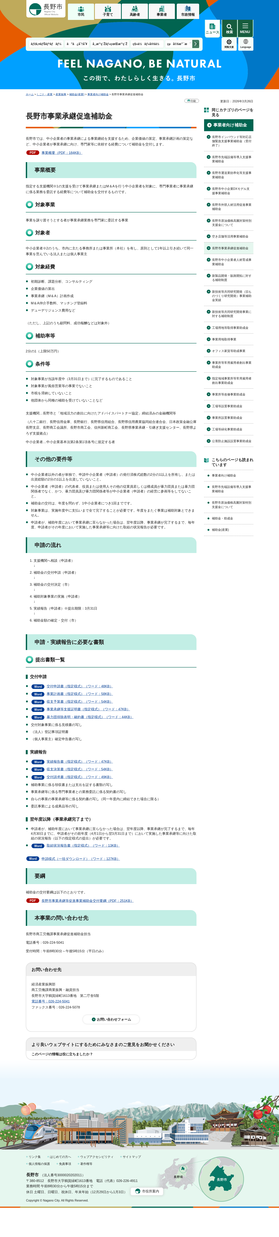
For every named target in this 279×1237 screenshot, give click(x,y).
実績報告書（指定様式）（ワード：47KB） (80, 744)
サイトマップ (132, 1186)
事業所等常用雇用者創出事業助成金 (231, 347)
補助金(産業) (76, 76)
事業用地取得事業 (224, 321)
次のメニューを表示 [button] (195, 26)
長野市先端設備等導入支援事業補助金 (231, 141)
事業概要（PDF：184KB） (62, 135)
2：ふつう (78, 1048)
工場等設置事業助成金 (227, 388)
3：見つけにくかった (122, 1065)
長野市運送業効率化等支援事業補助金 (231, 157)
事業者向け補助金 (98, 76)
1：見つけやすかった (53, 1065)
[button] (229, 9)
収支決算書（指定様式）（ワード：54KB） (80, 751)
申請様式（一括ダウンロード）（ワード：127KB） (81, 841)
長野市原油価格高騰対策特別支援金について (231, 205)
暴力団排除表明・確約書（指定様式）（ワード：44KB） (90, 699)
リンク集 (35, 1186)
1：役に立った (48, 1048)
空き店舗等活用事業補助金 (230, 218)
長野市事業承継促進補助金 (230, 230)
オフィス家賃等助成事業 (228, 333)
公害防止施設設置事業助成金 (231, 423)
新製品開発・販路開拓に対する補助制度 (231, 260)
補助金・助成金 (222, 500)
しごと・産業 (45, 76)
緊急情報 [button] (245, 28)
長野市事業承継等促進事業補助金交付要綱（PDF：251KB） (88, 883)
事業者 (162, 15)
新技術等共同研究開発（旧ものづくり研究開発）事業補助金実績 (231, 278)
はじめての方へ (60, 1186)
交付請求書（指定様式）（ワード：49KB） (80, 759)
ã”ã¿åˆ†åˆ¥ (77, 26)
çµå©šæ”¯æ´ (179, 26)
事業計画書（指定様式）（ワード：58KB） (80, 676)
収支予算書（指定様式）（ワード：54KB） (80, 684)
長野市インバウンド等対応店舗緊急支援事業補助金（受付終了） (231, 123)
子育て (108, 15)
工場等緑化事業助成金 (227, 411)
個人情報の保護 (39, 1193)
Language (229, 29)
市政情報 (188, 15)
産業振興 (61, 76)
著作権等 (86, 1193)
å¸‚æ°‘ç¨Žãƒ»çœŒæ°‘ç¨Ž (110, 26)
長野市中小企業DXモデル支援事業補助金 (231, 173)
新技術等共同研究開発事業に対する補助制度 (231, 296)
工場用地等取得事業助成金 (230, 310)
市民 (81, 15)
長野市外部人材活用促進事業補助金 (231, 189)
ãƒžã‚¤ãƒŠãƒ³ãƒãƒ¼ (46, 26)
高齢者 (135, 15)
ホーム (30, 76)
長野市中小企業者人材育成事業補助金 (231, 244)
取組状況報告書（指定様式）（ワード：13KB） (83, 828)
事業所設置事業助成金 (227, 400)
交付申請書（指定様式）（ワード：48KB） (80, 668)
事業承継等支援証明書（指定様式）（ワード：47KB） (88, 691)
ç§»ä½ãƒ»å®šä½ (147, 26)
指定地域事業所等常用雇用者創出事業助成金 (231, 362)
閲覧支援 (212, 29)
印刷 (193, 83)
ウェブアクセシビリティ (97, 1186)
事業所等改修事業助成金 (228, 376)
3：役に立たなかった (112, 1048)
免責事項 (65, 1193)
